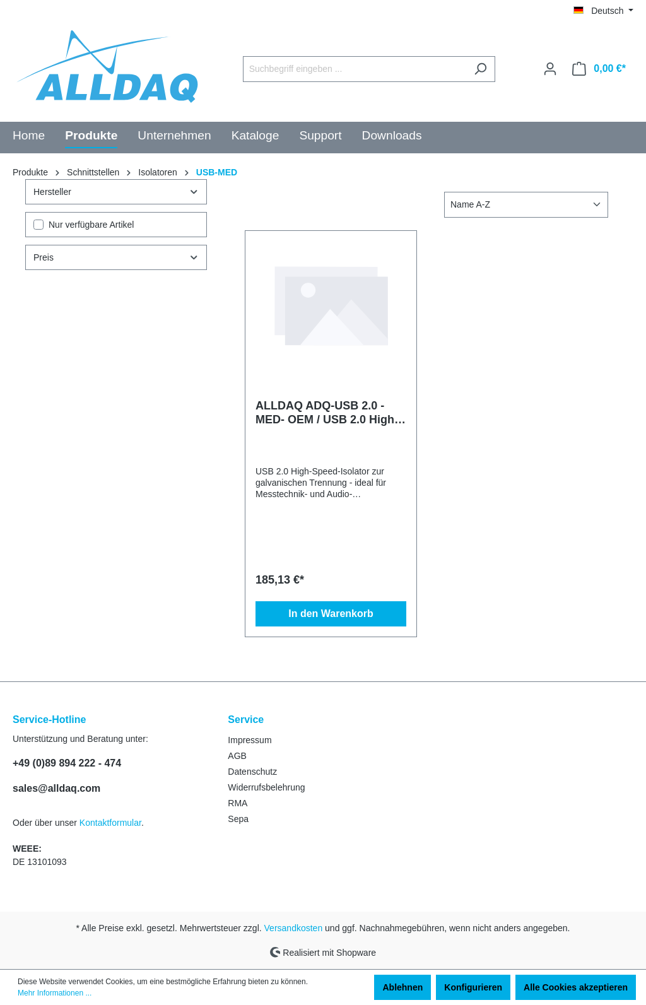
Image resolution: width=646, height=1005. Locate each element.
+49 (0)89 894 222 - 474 (67, 763)
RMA (237, 803)
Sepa (238, 819)
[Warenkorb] (599, 69)
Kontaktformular (110, 823)
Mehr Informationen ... (54, 993)
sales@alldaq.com (56, 788)
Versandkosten (293, 928)
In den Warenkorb (330, 613)
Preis (116, 257)
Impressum (249, 740)
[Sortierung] (526, 205)
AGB (237, 756)
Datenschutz (252, 772)
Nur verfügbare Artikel (91, 225)
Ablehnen (402, 987)
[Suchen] (480, 69)
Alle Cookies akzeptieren (576, 987)
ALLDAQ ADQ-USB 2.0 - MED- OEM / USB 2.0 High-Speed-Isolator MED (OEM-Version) (327, 412)
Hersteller (116, 191)
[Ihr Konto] (550, 69)
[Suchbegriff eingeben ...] (354, 69)
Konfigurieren (473, 987)
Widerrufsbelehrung (266, 787)
